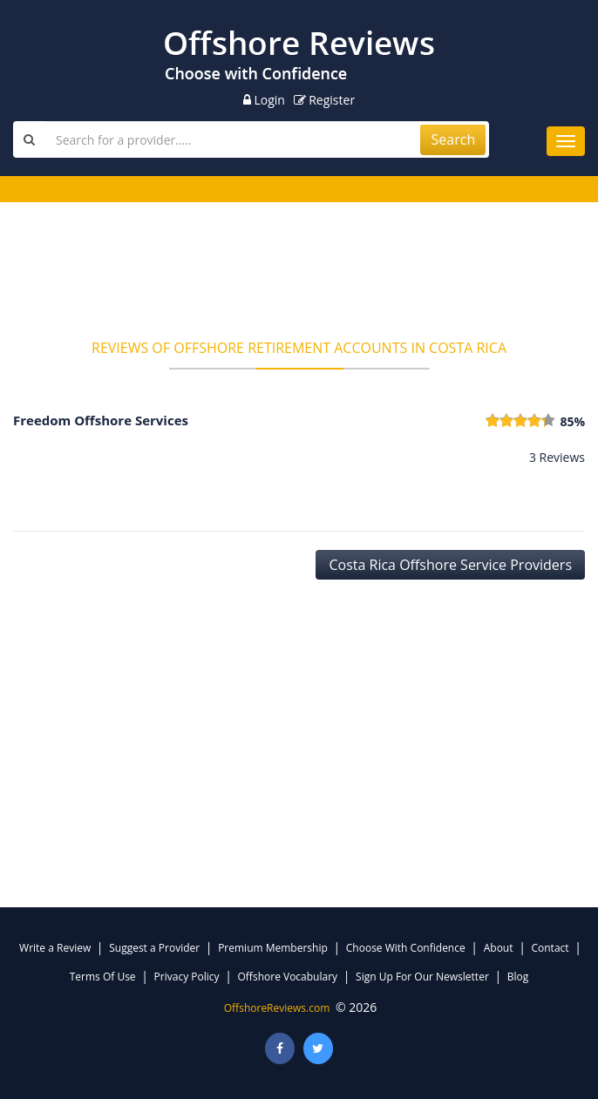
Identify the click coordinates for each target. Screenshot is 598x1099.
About (498, 947)
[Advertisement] (299, 276)
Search (454, 139)
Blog (518, 976)
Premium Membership (273, 947)
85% (572, 421)
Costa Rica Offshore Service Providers (450, 564)
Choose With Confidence (405, 947)
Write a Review (55, 947)
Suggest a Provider (154, 947)
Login (264, 100)
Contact (549, 947)
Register (325, 100)
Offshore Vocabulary (288, 976)
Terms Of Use (103, 976)
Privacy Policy (187, 976)
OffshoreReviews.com (277, 1008)
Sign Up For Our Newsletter (422, 976)
